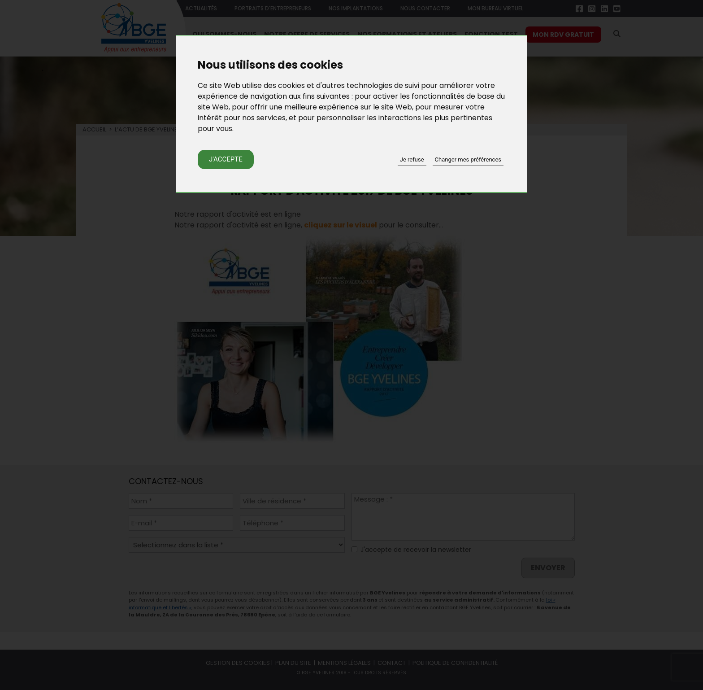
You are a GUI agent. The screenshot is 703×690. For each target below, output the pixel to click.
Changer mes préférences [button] (468, 159)
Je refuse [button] (412, 159)
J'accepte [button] (226, 159)
